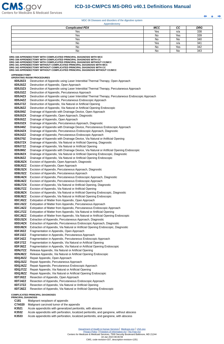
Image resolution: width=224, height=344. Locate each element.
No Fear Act (135, 331)
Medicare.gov (128, 329)
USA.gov (141, 329)
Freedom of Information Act (113, 331)
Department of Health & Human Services (98, 329)
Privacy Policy (90, 331)
